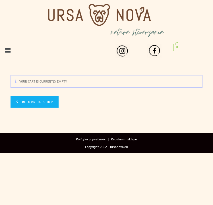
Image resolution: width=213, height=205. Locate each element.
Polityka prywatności (91, 139)
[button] (8, 50)
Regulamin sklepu (124, 139)
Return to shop (36, 102)
